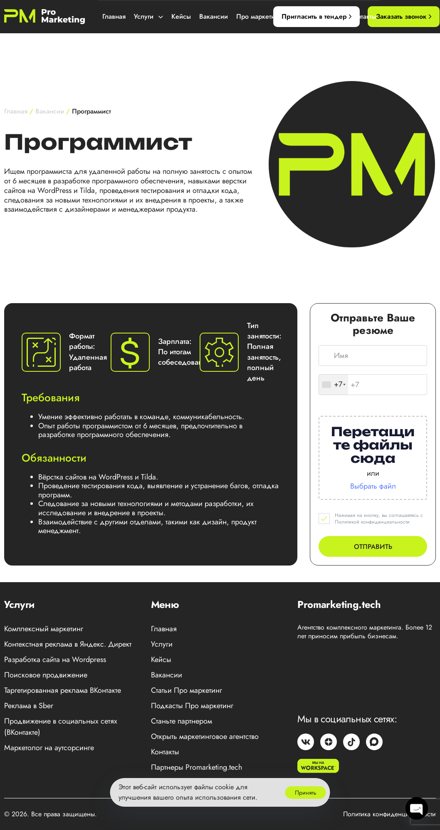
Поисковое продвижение (45, 674)
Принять (305, 792)
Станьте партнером (181, 721)
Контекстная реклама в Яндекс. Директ (67, 644)
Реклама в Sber (28, 705)
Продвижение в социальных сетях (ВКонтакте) (60, 727)
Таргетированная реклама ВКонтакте (62, 690)
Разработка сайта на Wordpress (55, 659)
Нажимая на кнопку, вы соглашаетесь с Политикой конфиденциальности (379, 519)
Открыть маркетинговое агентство (205, 736)
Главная (114, 16)
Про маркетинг (263, 16)
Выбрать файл (373, 486)
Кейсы (181, 16)
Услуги (148, 16)
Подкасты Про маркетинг (192, 705)
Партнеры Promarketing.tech (196, 767)
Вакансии (213, 16)
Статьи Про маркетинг (186, 690)
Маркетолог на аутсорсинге (49, 747)
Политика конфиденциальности (389, 814)
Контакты (362, 16)
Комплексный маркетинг (43, 628)
